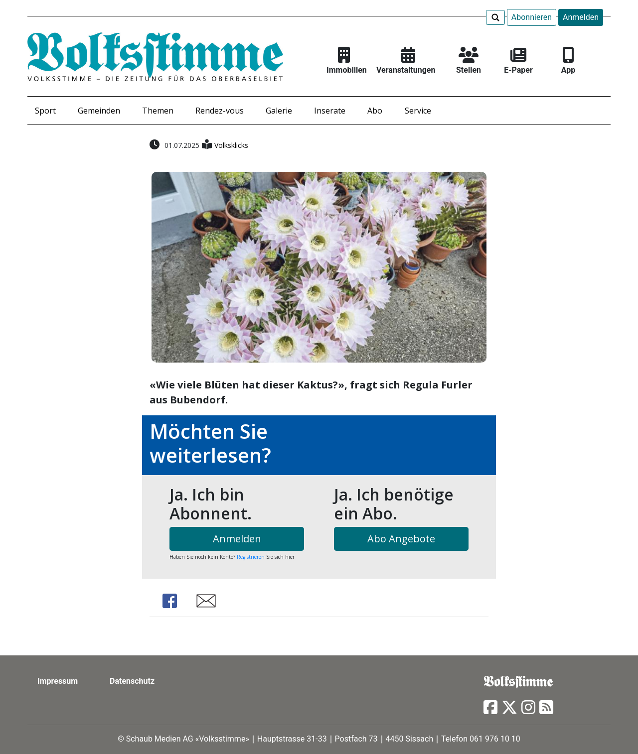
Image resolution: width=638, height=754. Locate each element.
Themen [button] (157, 110)
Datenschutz (132, 681)
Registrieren (250, 556)
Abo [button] (374, 110)
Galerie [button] (279, 110)
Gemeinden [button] (99, 110)
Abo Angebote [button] (401, 538)
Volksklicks (231, 145)
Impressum (57, 681)
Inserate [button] (329, 110)
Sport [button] (45, 110)
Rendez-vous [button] (219, 110)
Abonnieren (531, 17)
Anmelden (581, 17)
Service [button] (418, 110)
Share (169, 601)
